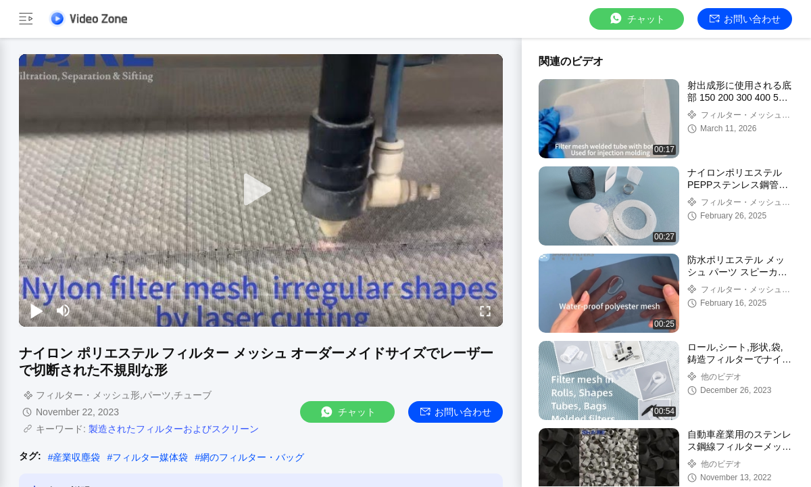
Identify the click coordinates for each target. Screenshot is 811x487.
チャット (636, 18)
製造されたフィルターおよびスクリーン (174, 428)
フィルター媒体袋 (150, 457)
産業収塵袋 (76, 457)
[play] (261, 190)
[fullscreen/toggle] (485, 310)
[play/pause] (36, 310)
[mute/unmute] (63, 310)
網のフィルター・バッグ (252, 457)
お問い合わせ (745, 19)
